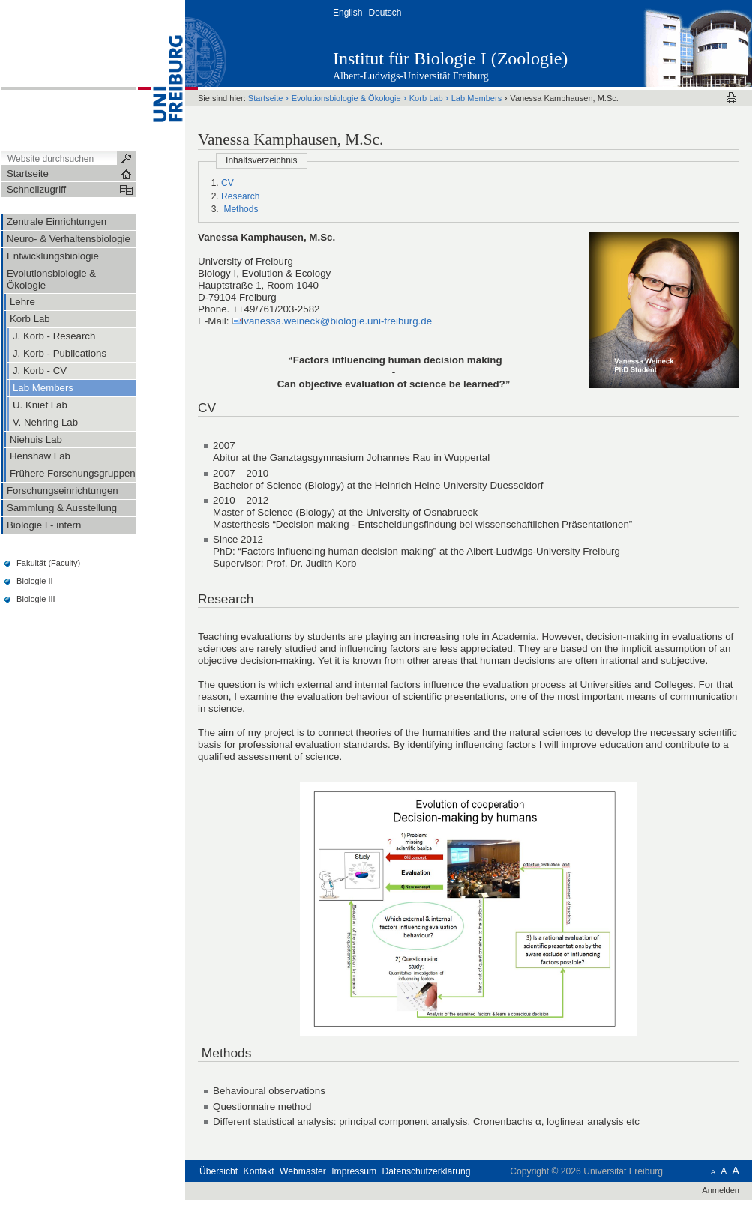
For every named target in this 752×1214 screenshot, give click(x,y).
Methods (239, 209)
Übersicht (218, 1171)
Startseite (265, 98)
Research (240, 196)
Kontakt (259, 1171)
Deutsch (384, 12)
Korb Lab (426, 98)
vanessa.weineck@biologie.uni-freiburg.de (338, 321)
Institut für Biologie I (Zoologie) (450, 58)
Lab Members (476, 98)
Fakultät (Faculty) (48, 562)
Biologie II (34, 580)
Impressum (353, 1171)
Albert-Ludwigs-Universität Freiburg (411, 76)
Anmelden (720, 1190)
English (347, 12)
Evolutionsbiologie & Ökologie (346, 98)
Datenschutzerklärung (426, 1171)
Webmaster (303, 1171)
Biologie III (35, 598)
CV (227, 183)
